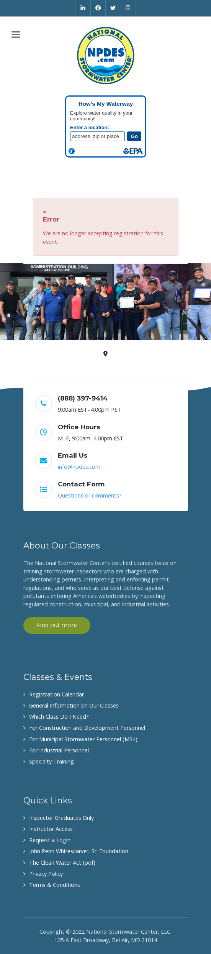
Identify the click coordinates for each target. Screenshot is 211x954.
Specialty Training (51, 761)
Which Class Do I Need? (59, 716)
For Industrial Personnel (59, 750)
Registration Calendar (56, 694)
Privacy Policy (46, 873)
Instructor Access (51, 828)
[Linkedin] (83, 8)
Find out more (57, 625)
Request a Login (49, 840)
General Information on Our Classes (74, 705)
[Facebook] (98, 8)
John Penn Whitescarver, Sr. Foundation (78, 851)
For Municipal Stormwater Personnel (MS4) (83, 739)
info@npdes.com (79, 466)
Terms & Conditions (54, 884)
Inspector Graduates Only (61, 817)
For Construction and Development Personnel (87, 727)
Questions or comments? (90, 495)
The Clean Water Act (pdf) (62, 862)
